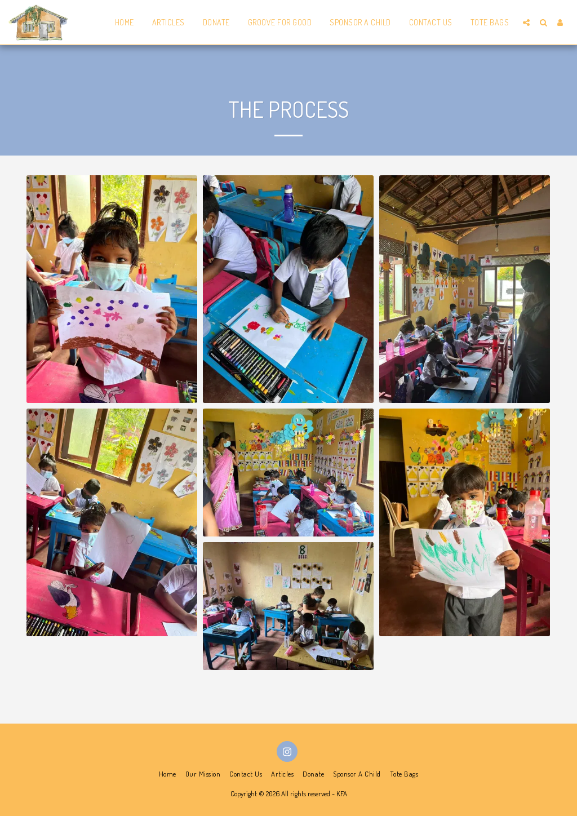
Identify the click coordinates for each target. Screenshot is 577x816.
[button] (526, 22)
